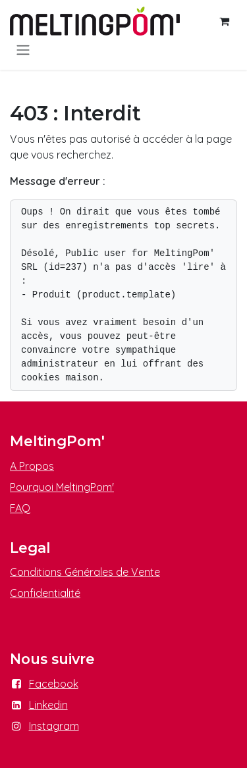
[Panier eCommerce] (224, 21)
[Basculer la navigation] (23, 49)
